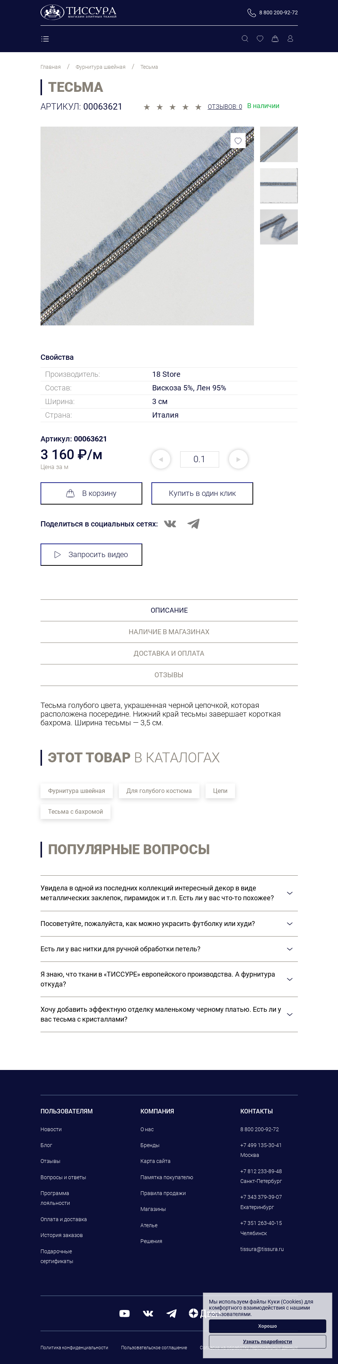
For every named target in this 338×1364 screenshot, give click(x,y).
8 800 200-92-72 (259, 1129)
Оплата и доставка (63, 1219)
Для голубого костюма (159, 790)
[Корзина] (275, 38)
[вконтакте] (148, 1313)
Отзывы (50, 1161)
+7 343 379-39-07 (261, 1197)
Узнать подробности (267, 1341)
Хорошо (267, 1326)
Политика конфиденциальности (74, 1347)
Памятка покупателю (166, 1177)
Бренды (150, 1145)
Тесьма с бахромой (75, 811)
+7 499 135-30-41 (261, 1145)
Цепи (220, 790)
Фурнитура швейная (76, 790)
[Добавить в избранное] (238, 140)
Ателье (148, 1225)
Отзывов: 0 (225, 106)
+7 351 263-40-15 (261, 1223)
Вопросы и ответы (63, 1177)
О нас (147, 1129)
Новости (51, 1129)
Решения (151, 1241)
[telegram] (171, 1313)
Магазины (153, 1209)
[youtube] (124, 1313)
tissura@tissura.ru (262, 1249)
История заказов (61, 1235)
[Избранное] (260, 38)
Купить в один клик (202, 493)
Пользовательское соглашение (154, 1347)
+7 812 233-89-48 (261, 1171)
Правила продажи (163, 1193)
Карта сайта (155, 1161)
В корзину (91, 493)
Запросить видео (91, 554)
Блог (46, 1145)
